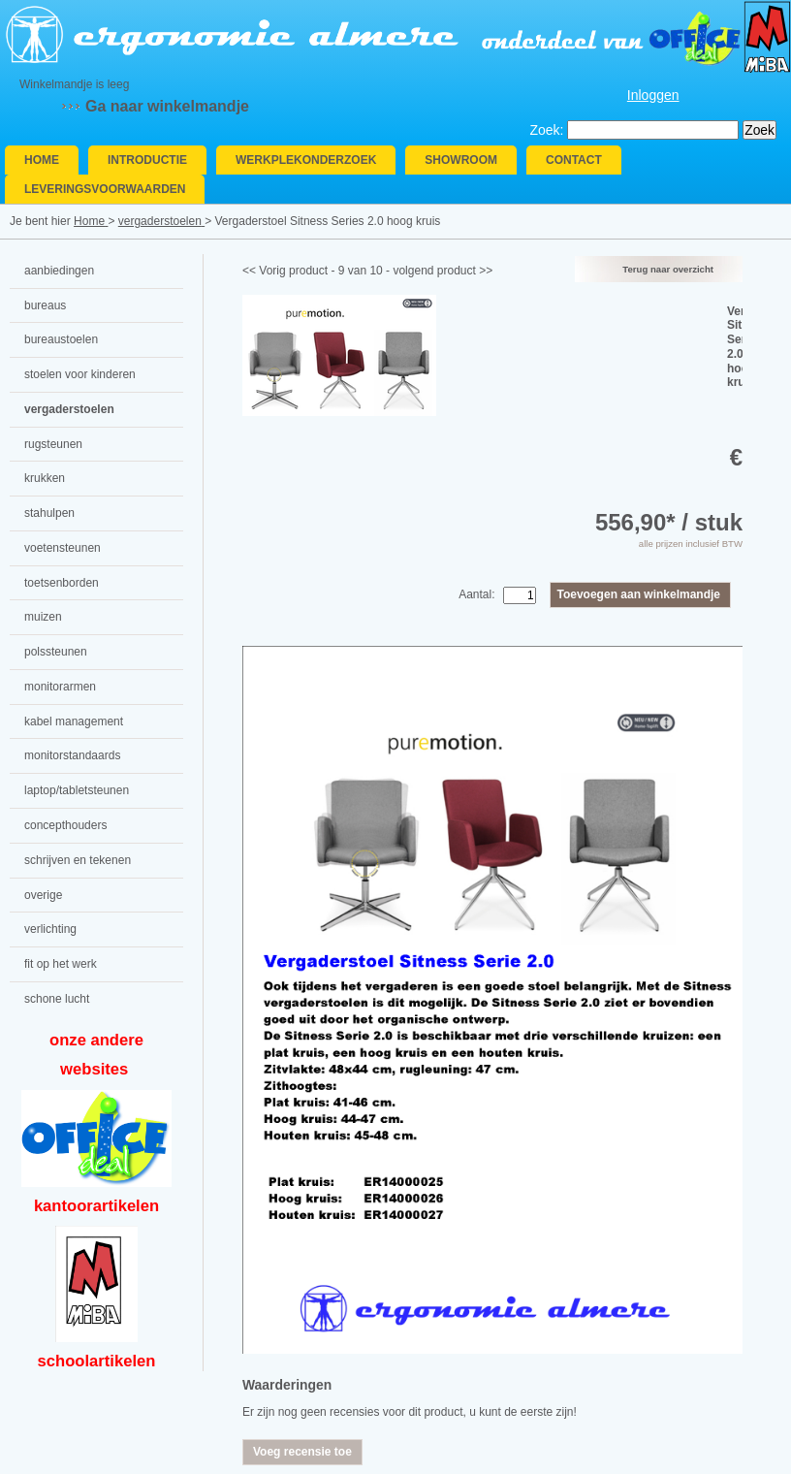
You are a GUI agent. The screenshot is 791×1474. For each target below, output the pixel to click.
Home (41, 160)
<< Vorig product (285, 270)
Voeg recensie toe (302, 1451)
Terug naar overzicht (667, 269)
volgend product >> (442, 270)
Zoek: (546, 130)
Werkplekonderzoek (306, 160)
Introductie (147, 160)
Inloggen (653, 95)
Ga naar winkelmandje (167, 106)
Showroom (461, 160)
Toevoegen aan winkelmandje (639, 594)
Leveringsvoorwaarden (104, 189)
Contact (574, 160)
